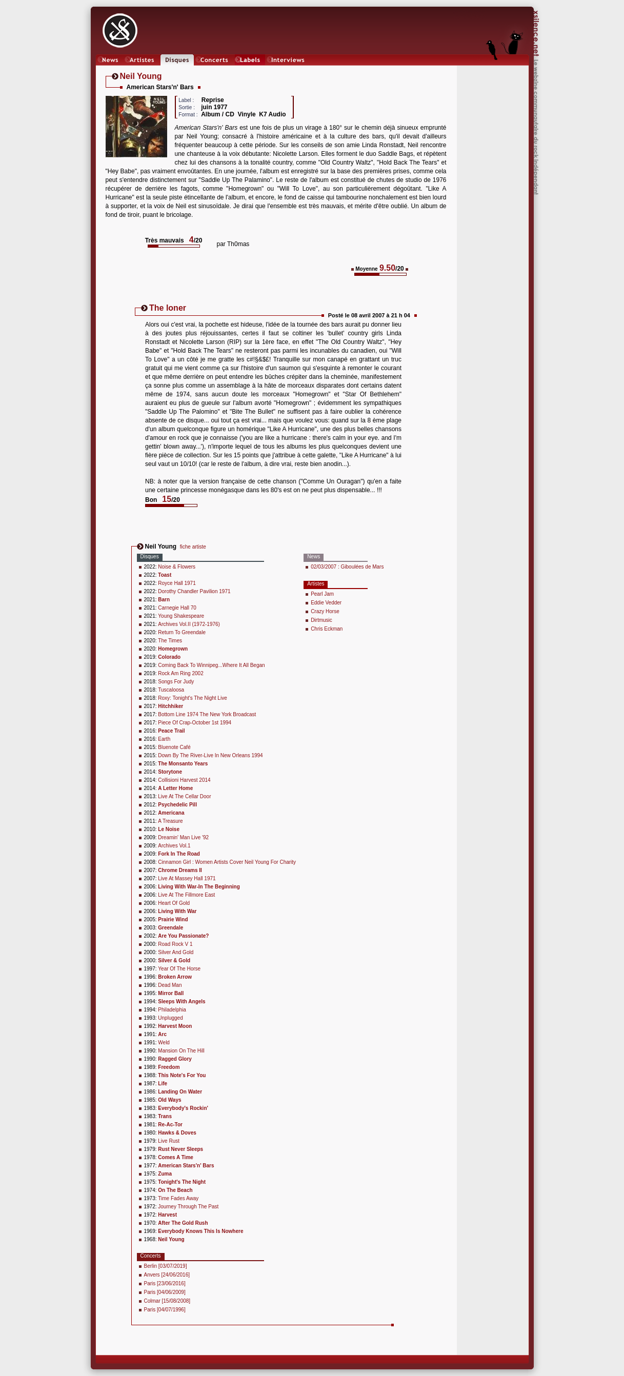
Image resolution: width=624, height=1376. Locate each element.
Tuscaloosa (171, 690)
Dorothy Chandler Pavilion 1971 (194, 591)
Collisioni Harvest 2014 (184, 780)
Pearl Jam (322, 594)
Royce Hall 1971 (176, 583)
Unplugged (170, 1018)
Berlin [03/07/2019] (165, 1266)
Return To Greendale (182, 632)
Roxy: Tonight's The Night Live (192, 698)
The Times (170, 640)
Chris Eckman (327, 629)
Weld (164, 1042)
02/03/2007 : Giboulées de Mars (347, 567)
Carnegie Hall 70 (177, 608)
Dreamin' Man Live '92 (183, 837)
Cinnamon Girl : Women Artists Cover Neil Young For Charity (227, 862)
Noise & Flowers (176, 567)
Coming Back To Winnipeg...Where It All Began (211, 665)
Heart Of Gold (174, 903)
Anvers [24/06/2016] (167, 1275)
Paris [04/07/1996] (165, 1309)
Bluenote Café (174, 747)
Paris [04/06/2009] (165, 1292)
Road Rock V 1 (175, 944)
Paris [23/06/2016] (165, 1283)
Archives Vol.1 (174, 845)
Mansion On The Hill (181, 1051)
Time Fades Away (178, 1198)
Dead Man (170, 985)
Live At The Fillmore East (186, 895)
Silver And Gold (175, 952)
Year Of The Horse (179, 969)
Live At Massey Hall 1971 (186, 878)
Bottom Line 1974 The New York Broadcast (207, 714)
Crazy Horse (325, 611)
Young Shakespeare (181, 616)
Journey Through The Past (188, 1206)
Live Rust (168, 1141)
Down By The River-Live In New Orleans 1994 (210, 755)
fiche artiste (193, 547)
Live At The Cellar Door (184, 796)
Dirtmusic (321, 620)
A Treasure (170, 821)
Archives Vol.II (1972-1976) (189, 624)
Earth (164, 739)
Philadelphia (172, 1010)
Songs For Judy (176, 681)
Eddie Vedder (326, 602)
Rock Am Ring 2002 (180, 673)
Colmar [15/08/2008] (167, 1301)
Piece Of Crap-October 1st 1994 (194, 722)
